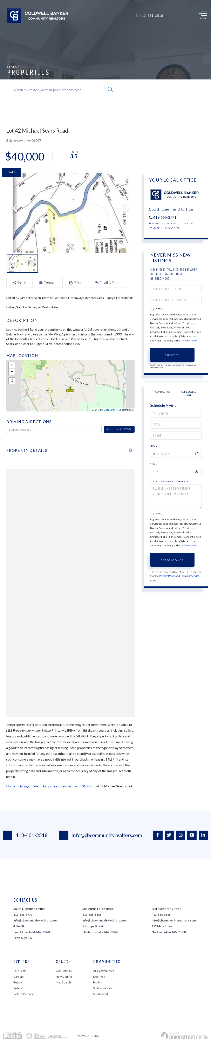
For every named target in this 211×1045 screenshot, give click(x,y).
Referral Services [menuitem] (24, 994)
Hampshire (49, 786)
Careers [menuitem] (18, 976)
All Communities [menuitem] (103, 970)
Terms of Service (189, 576)
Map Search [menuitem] (63, 982)
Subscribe (172, 355)
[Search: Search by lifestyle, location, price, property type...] (55, 90)
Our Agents (172, 228)
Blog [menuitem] (175, 28)
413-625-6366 (91, 914)
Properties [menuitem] (40, 28)
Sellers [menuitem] (77, 28)
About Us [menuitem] (114, 28)
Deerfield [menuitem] (99, 976)
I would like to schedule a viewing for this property (176, 496)
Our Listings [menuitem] (64, 970)
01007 (86, 786)
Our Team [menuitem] (19, 970)
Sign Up (183, 15)
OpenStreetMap (112, 409)
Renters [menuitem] (94, 28)
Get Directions (119, 429)
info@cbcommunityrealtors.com (100, 835)
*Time (153, 463)
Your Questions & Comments (169, 481)
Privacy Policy (189, 340)
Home (10, 786)
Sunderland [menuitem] (100, 994)
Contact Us (156, 228)
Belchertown (69, 786)
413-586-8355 (161, 914)
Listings (23, 786)
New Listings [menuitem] (64, 976)
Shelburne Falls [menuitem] (103, 988)
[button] (110, 90)
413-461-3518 (25, 835)
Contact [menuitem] (161, 28)
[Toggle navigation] (203, 16)
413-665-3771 (164, 217)
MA (35, 786)
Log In (172, 15)
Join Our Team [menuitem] (137, 28)
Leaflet (96, 409)
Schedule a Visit (188, 393)
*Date (153, 445)
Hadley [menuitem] (97, 982)
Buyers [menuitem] (59, 28)
